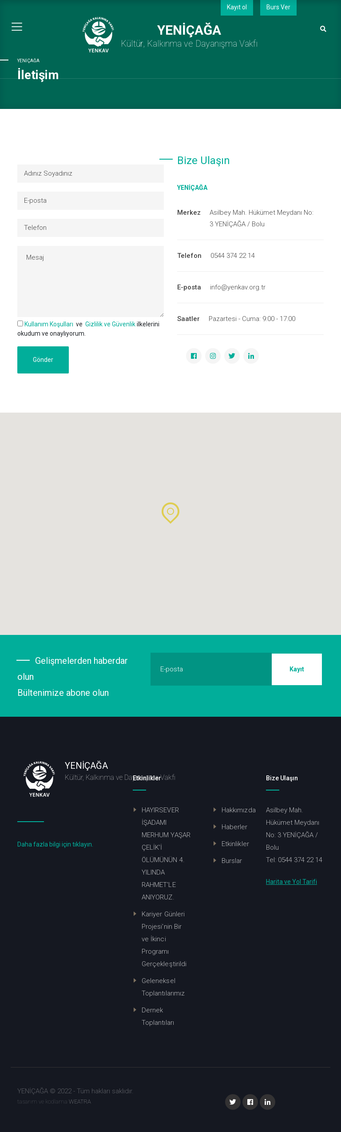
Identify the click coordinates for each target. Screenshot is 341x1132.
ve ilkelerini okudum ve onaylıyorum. (88, 329)
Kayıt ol (237, 7)
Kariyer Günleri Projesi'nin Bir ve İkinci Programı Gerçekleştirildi (164, 939)
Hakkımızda (239, 810)
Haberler (235, 827)
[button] (170, 513)
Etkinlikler (235, 844)
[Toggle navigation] (16, 27)
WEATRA (80, 1101)
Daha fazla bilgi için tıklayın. (55, 844)
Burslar (232, 861)
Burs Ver (278, 7)
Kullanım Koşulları (48, 324)
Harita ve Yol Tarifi (291, 881)
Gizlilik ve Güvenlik (110, 324)
